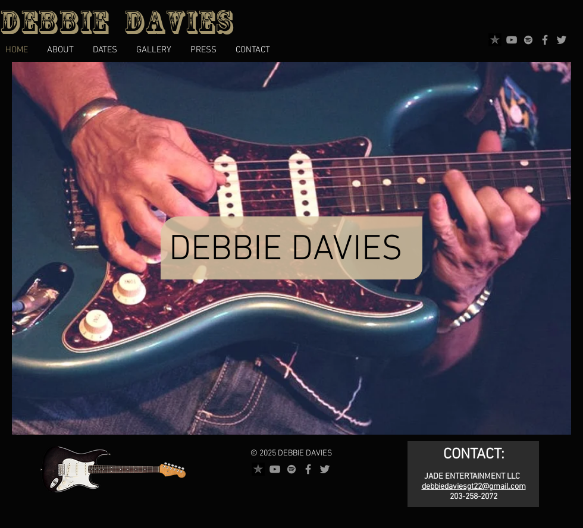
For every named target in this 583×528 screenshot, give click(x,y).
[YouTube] (511, 39)
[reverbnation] (494, 39)
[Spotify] (528, 39)
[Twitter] (561, 39)
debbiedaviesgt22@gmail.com (474, 487)
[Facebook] (544, 39)
